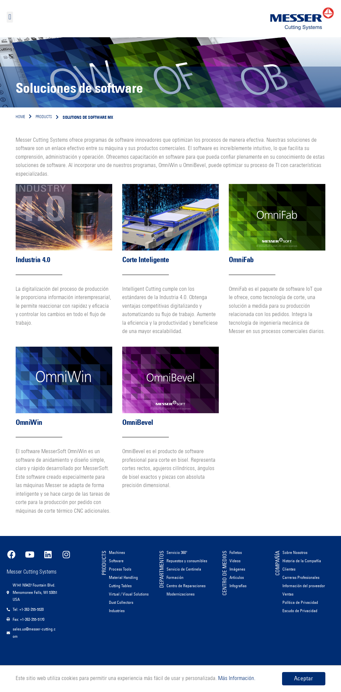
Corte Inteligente (145, 259)
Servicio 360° (177, 552)
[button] (10, 17)
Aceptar (303, 678)
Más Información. (236, 678)
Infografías (237, 585)
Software (116, 560)
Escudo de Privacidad (299, 610)
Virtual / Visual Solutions (129, 594)
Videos (234, 560)
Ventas (287, 594)
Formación (175, 577)
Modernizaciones (180, 594)
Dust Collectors (121, 602)
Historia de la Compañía (301, 560)
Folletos (235, 552)
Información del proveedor (303, 585)
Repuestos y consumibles (187, 560)
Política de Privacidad (300, 602)
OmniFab (241, 259)
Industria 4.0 (33, 259)
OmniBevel (137, 422)
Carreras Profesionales (300, 577)
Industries (117, 610)
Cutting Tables (120, 585)
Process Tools (120, 569)
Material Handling (123, 577)
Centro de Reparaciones (186, 585)
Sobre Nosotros (294, 552)
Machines (117, 552)
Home (20, 117)
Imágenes (237, 569)
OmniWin (29, 422)
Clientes (288, 569)
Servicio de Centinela (184, 569)
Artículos (236, 577)
